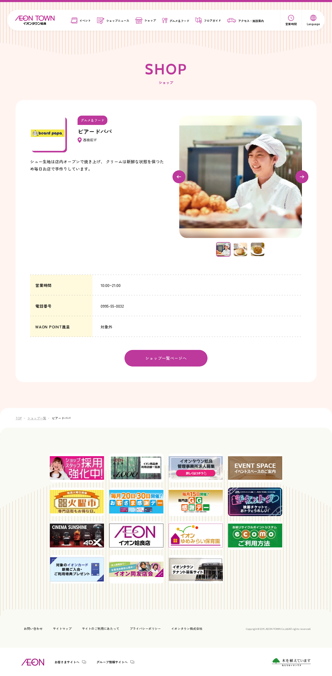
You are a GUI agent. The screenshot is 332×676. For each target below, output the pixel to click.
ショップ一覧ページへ (166, 358)
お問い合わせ (33, 628)
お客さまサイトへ (66, 662)
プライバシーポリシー (145, 628)
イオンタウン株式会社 (186, 628)
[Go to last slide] (178, 176)
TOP (19, 418)
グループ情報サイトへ (112, 662)
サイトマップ (62, 628)
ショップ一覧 (36, 418)
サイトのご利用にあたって (100, 628)
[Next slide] (301, 176)
